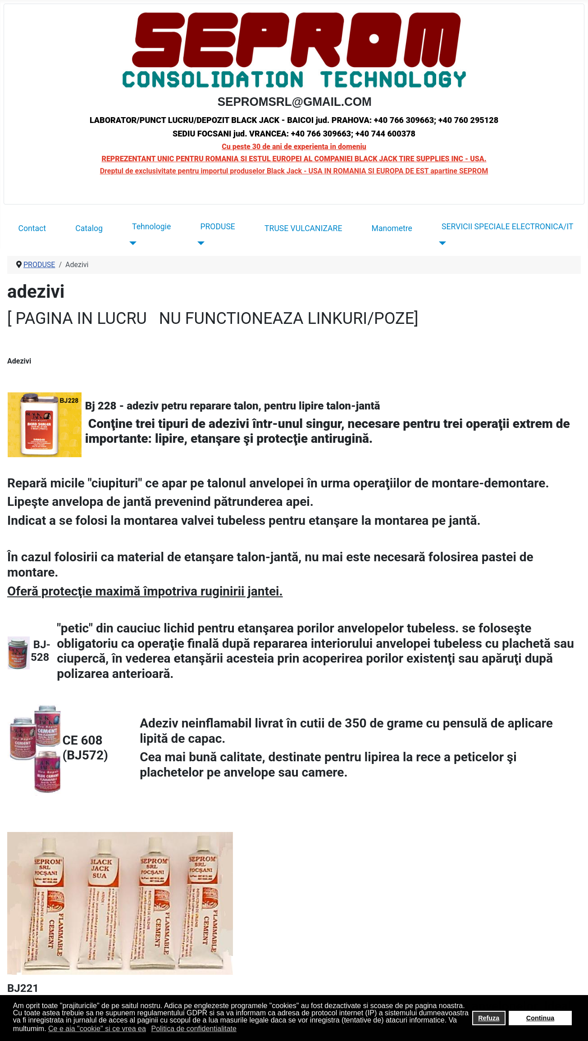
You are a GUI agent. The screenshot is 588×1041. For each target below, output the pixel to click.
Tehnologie (151, 226)
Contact (32, 228)
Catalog (89, 228)
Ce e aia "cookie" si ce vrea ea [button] (97, 1028)
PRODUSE (217, 226)
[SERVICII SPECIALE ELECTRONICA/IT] (440, 243)
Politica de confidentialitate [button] (193, 1028)
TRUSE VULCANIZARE (303, 228)
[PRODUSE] (199, 243)
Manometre (392, 228)
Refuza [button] (488, 1018)
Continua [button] (540, 1018)
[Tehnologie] (131, 243)
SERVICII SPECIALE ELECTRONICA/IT (507, 226)
